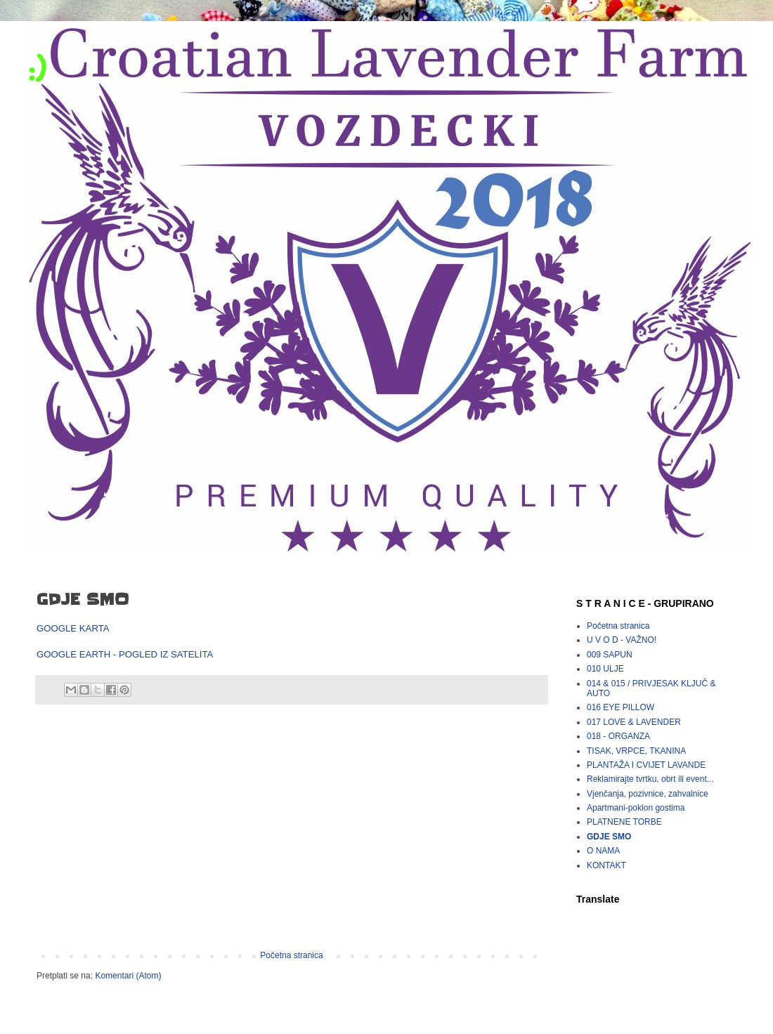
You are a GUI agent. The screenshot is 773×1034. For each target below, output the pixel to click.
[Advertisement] (292, 834)
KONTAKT (606, 865)
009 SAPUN (609, 655)
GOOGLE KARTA (73, 628)
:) (37, 68)
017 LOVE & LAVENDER (634, 722)
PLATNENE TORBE (624, 822)
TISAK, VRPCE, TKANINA (636, 751)
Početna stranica (291, 955)
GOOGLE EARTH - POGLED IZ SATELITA (125, 654)
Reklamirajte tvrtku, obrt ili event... (650, 779)
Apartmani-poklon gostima (635, 808)
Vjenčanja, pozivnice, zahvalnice (647, 794)
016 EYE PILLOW (620, 707)
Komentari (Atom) (128, 976)
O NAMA (603, 851)
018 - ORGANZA (618, 736)
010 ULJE (605, 669)
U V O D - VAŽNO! (621, 640)
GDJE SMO (609, 837)
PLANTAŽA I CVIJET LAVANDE (646, 765)
